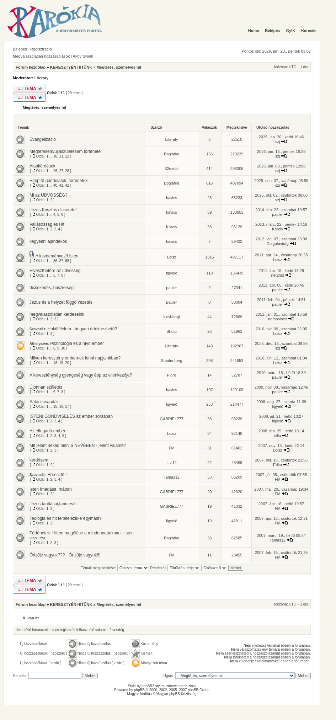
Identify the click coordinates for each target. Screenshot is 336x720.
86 (55, 261)
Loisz (171, 257)
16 (61, 407)
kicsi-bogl (172, 317)
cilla (277, 435)
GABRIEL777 (171, 419)
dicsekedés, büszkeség (52, 287)
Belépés (20, 49)
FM (172, 448)
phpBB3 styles (153, 686)
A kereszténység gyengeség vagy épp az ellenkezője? (81, 375)
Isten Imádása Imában (51, 489)
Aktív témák (83, 56)
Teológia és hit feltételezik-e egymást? (66, 518)
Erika (277, 465)
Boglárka (171, 154)
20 (67, 363)
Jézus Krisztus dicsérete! (53, 209)
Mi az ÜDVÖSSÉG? (49, 195)
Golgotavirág (277, 243)
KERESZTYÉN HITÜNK (71, 67)
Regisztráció (41, 49)
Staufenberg (171, 360)
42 (67, 185)
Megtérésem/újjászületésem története (65, 151)
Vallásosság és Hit (47, 224)
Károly (171, 227)
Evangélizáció (43, 139)
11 (61, 156)
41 (61, 185)
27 (61, 171)
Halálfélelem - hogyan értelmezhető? (82, 328)
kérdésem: (39, 460)
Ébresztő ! (57, 474)
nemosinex (277, 319)
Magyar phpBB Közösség (176, 694)
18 (55, 363)
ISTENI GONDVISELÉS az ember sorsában (71, 416)
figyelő (171, 273)
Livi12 (171, 462)
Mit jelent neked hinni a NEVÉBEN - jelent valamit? (78, 445)
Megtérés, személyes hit (118, 67)
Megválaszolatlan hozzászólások (41, 56)
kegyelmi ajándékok (48, 241)
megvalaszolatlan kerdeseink (57, 314)
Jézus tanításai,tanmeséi (53, 503)
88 (67, 261)
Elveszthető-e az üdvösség (55, 270)
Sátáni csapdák (44, 401)
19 (61, 363)
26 (55, 171)
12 (67, 156)
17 (67, 407)
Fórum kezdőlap (31, 67)
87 (61, 261)
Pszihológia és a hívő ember (77, 343)
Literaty (41, 78)
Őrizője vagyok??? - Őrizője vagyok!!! (65, 555)
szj (277, 141)
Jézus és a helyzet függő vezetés (61, 302)
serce (183, 686)
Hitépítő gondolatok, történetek (58, 180)
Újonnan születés (46, 387)
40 (55, 185)
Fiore (171, 375)
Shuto (171, 331)
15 (55, 407)
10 (55, 156)
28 (67, 171)
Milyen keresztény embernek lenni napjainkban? (75, 358)
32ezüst (171, 168)
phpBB (139, 690)
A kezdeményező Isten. (58, 256)
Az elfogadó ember (47, 430)
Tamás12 (172, 477)
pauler (277, 214)
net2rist (277, 275)
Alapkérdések (42, 166)
